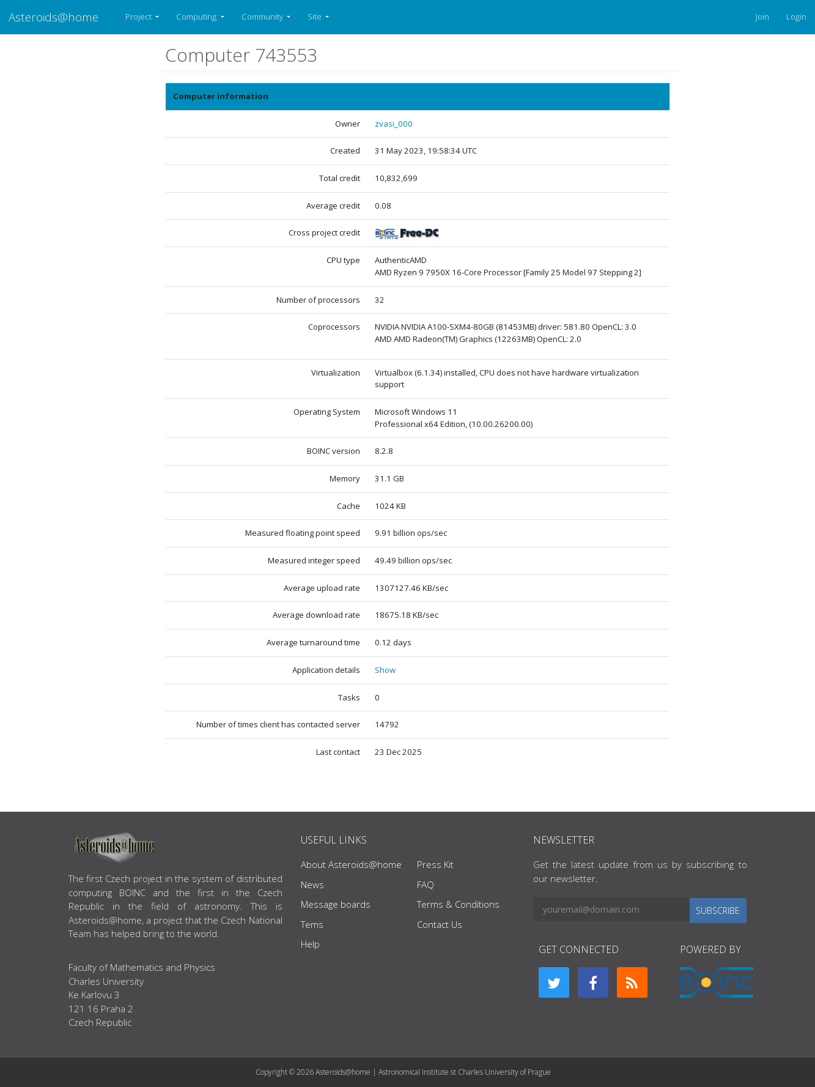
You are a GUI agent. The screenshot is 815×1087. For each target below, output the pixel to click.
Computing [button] (197, 16)
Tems (312, 924)
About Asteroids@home (351, 864)
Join (762, 16)
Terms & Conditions (458, 904)
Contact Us (439, 924)
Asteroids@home (53, 16)
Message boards (336, 904)
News (312, 884)
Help (310, 944)
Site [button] (315, 16)
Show (385, 669)
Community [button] (263, 16)
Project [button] (139, 16)
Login (796, 16)
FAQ (425, 884)
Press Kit (435, 864)
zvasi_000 (394, 123)
